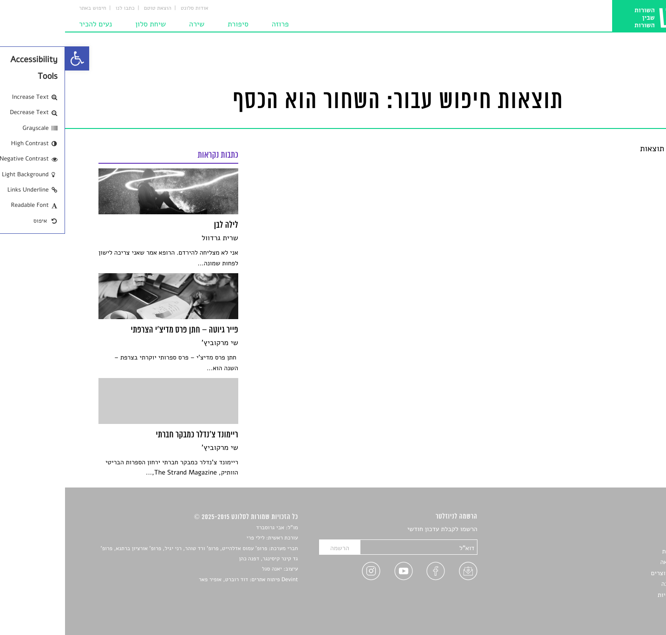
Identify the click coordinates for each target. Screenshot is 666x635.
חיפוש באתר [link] (27, 8)
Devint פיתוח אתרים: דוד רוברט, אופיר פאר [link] (183, 580)
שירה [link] (131, 24)
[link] (12, 58)
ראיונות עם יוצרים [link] (609, 573)
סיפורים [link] (623, 529)
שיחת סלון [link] (85, 24)
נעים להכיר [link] (30, 24)
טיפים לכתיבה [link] (614, 583)
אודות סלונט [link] (130, 8)
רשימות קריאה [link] (614, 562)
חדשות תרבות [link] (615, 551)
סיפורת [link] (173, 24)
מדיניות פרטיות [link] (613, 594)
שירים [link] (625, 540)
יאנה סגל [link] (207, 569)
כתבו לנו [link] (60, 8)
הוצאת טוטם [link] (92, 8)
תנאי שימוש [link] (617, 605)
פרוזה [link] (215, 24)
